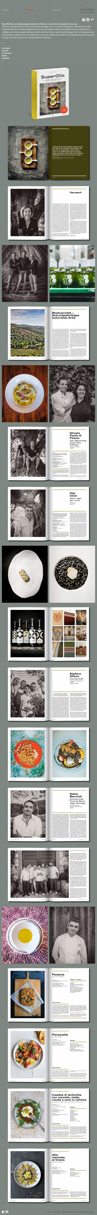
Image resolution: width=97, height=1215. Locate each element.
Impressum (57, 1212)
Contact (57, 9)
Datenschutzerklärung (69, 1212)
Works (30, 9)
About (5, 9)
